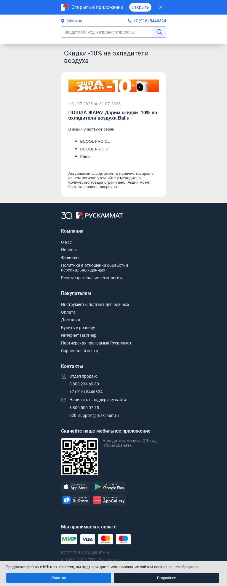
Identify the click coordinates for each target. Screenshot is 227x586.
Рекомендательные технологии (91, 277)
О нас (66, 242)
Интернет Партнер (78, 335)
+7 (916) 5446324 (149, 20)
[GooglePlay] (109, 487)
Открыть (140, 7)
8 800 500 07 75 (84, 407)
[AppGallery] (109, 500)
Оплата (68, 312)
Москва (71, 20)
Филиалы (70, 257)
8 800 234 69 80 (84, 384)
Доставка (70, 319)
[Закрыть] (161, 7)
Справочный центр (79, 350)
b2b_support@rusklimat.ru (94, 415)
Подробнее (166, 578)
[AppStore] (75, 487)
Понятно (58, 578)
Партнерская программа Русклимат (96, 343)
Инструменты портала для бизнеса (95, 304)
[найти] (159, 32)
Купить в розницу (78, 327)
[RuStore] (75, 500)
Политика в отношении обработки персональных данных (94, 267)
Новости (69, 249)
